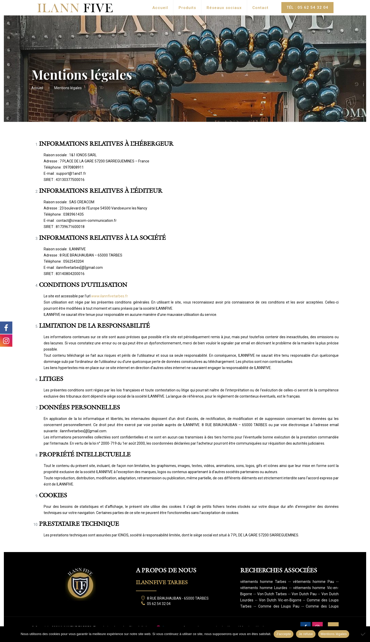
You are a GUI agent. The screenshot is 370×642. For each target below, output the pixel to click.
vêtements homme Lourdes (263, 588)
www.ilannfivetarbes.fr (109, 296)
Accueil (37, 88)
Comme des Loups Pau (278, 606)
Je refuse (306, 634)
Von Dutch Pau (304, 594)
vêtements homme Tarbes (263, 582)
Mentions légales (334, 634)
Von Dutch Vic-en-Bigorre (280, 600)
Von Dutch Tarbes (272, 594)
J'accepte (283, 634)
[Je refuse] (363, 634)
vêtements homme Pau (313, 582)
